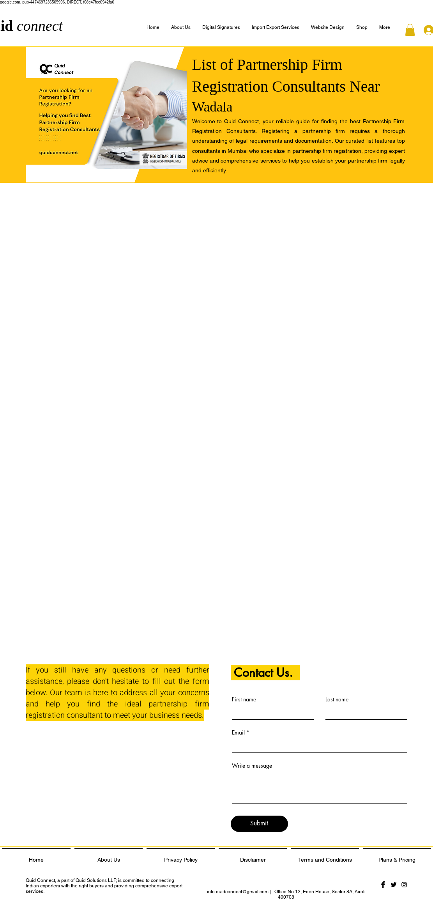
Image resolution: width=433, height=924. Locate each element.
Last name (336, 699)
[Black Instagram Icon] (404, 884)
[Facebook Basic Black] (383, 884)
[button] (384, 27)
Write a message (252, 765)
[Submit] (259, 824)
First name (244, 699)
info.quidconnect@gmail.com (238, 891)
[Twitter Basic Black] (393, 884)
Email (238, 732)
